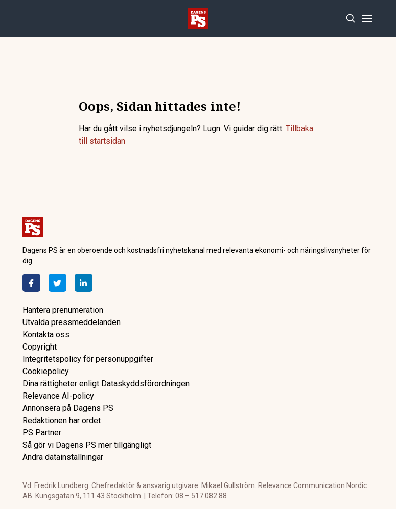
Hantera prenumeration (62, 310)
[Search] (350, 18)
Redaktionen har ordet (61, 420)
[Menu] (367, 18)
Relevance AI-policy (58, 396)
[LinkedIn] (83, 283)
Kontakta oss (45, 334)
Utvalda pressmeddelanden (71, 322)
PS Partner (41, 432)
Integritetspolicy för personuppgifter (87, 359)
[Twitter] (57, 283)
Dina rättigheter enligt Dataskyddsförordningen (106, 383)
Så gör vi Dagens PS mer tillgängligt (86, 445)
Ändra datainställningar (62, 457)
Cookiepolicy (45, 371)
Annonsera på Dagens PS (67, 408)
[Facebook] (31, 283)
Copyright (39, 347)
